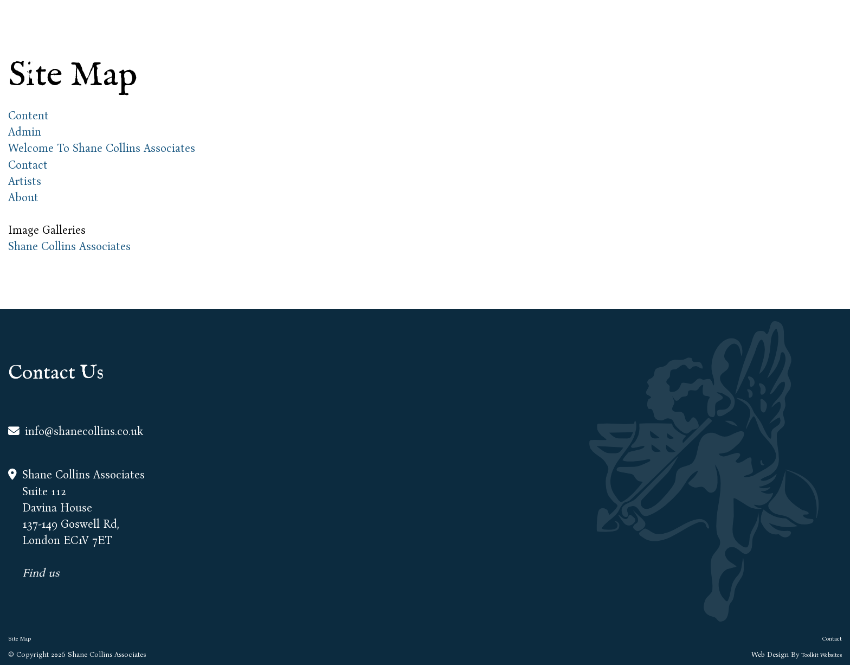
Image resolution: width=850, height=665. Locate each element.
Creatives (750, 43)
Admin (24, 132)
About (633, 43)
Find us (41, 573)
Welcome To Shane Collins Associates (101, 148)
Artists (688, 43)
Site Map (19, 638)
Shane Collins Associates (69, 246)
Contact (815, 43)
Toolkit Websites (821, 654)
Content (28, 116)
